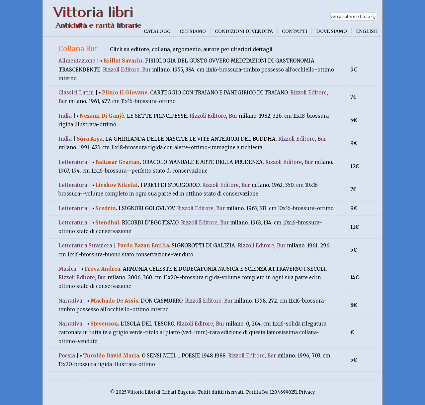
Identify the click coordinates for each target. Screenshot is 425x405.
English (367, 31)
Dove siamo (331, 31)
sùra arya (90, 139)
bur (146, 70)
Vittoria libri (93, 12)
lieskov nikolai (116, 185)
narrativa (70, 301)
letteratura (72, 162)
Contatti (294, 31)
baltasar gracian (117, 162)
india (65, 116)
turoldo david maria (111, 355)
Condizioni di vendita (244, 31)
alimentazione (76, 61)
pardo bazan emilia (143, 245)
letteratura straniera (85, 245)
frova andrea (102, 269)
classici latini (76, 92)
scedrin (105, 208)
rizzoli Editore (121, 70)
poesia (66, 355)
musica (67, 269)
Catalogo (157, 31)
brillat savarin (122, 61)
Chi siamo (193, 31)
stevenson (104, 324)
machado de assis (114, 301)
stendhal (107, 222)
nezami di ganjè (102, 116)
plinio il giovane (124, 92)
